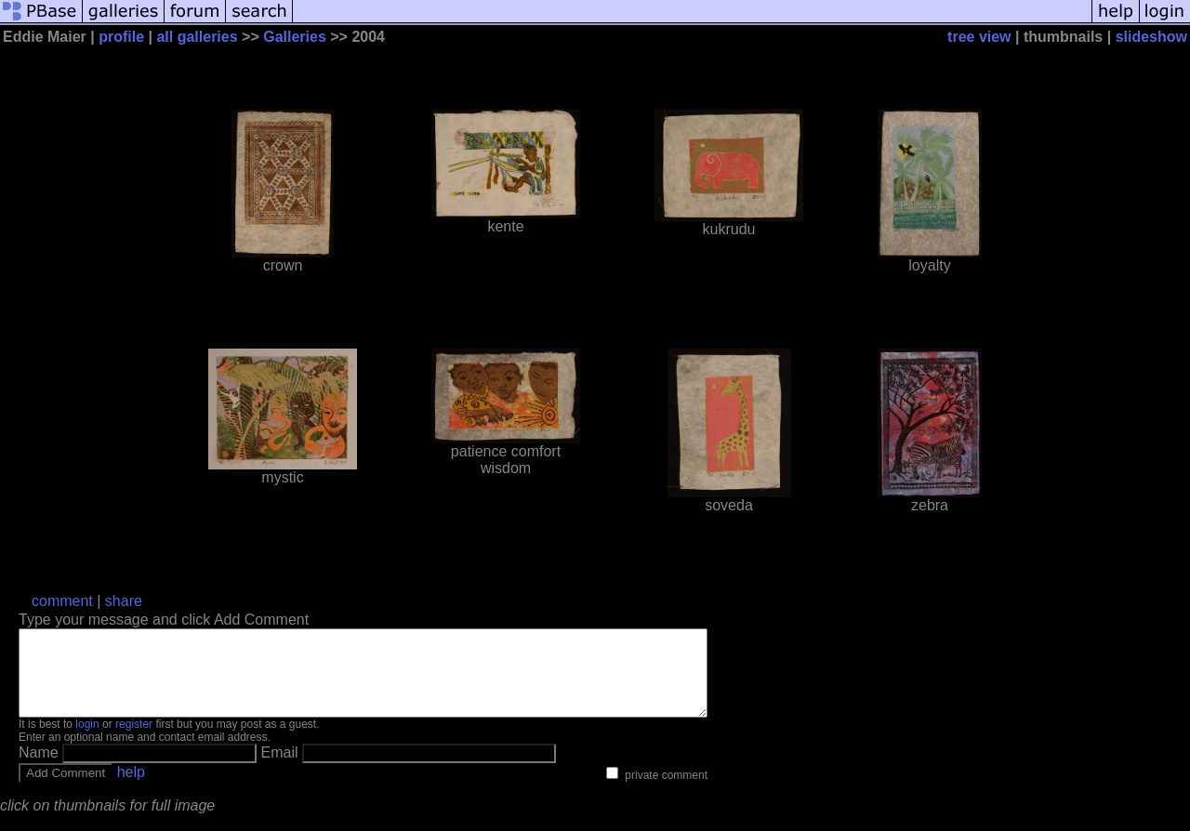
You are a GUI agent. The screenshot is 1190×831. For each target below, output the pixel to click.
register (133, 740)
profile (121, 37)
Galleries (294, 37)
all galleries (196, 37)
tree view (979, 37)
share (123, 601)
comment (62, 601)
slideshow (1151, 37)
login (87, 740)
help (131, 789)
